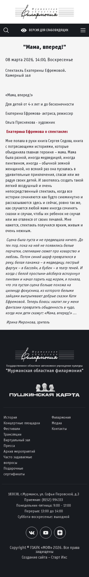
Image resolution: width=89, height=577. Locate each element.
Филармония (61, 417)
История (10, 417)
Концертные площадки (22, 423)
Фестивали (12, 428)
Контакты (59, 428)
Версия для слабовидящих (48, 30)
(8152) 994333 (52, 499)
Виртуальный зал (17, 440)
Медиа (57, 423)
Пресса (9, 445)
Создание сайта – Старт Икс (44, 557)
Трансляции (12, 434)
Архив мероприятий (19, 451)
